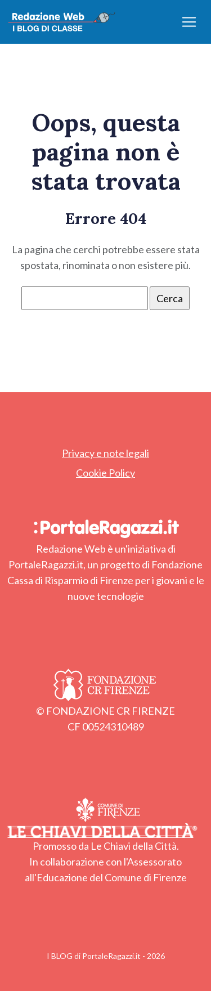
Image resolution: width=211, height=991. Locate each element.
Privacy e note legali (105, 453)
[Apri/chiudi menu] (189, 22)
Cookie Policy (105, 473)
